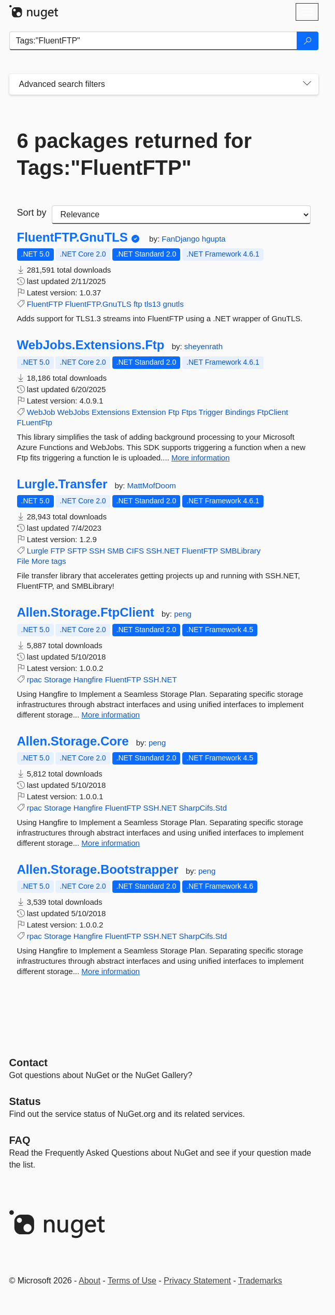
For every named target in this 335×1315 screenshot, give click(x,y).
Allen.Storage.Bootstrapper (98, 869)
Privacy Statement (197, 1280)
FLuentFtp (34, 422)
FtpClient (272, 412)
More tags (49, 561)
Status (25, 1101)
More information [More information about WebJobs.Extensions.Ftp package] (200, 457)
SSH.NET (163, 550)
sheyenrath (203, 346)
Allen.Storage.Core (73, 741)
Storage (57, 679)
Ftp (174, 412)
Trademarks (260, 1280)
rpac (34, 679)
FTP (58, 550)
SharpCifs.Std (203, 807)
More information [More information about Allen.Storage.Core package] (110, 843)
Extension (149, 412)
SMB (115, 550)
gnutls (173, 304)
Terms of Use (132, 1280)
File (23, 561)
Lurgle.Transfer (62, 484)
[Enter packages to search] (153, 41)
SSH (97, 550)
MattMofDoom (151, 485)
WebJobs (73, 412)
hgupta (214, 238)
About (89, 1280)
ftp (138, 304)
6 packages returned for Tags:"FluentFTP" (134, 154)
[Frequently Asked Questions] (20, 1140)
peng (182, 613)
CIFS (135, 550)
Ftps (189, 412)
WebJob (41, 412)
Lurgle (38, 550)
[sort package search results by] (181, 214)
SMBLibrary (240, 550)
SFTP (77, 550)
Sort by (32, 212)
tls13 (152, 304)
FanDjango (182, 238)
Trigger (211, 412)
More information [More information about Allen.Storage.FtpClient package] (110, 714)
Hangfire (88, 679)
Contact (28, 1062)
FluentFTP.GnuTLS (72, 237)
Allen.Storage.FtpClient (85, 612)
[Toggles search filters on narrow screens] (307, 84)
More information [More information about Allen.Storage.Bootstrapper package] (110, 971)
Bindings (240, 412)
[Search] (307, 41)
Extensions (110, 412)
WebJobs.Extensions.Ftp (91, 345)
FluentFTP (45, 304)
